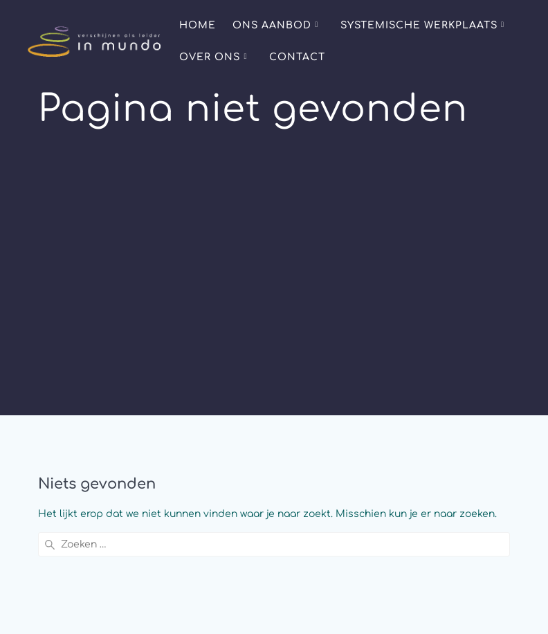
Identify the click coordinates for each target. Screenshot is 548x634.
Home (197, 25)
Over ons (209, 57)
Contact (297, 57)
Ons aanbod (271, 25)
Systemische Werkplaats (418, 25)
